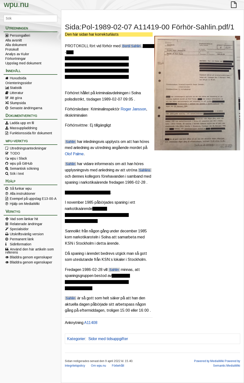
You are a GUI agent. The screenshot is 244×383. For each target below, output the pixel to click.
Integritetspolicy (75, 365)
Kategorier (76, 339)
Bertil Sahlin (131, 46)
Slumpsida (18, 103)
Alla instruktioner (22, 193)
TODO (15, 153)
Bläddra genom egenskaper (31, 257)
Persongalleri (20, 35)
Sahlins (144, 170)
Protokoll (12, 49)
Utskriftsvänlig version (27, 234)
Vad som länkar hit (24, 219)
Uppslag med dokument (23, 63)
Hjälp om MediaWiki (25, 203)
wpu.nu (16, 4)
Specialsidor (19, 229)
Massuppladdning (23, 128)
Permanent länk (22, 239)
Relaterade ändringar (26, 224)
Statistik (16, 87)
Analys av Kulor (17, 54)
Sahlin (70, 142)
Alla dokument (16, 44)
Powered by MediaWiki (209, 361)
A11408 (90, 323)
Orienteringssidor (18, 82)
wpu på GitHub (21, 163)
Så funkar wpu (21, 188)
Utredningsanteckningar (28, 148)
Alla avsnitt (13, 40)
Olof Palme (74, 154)
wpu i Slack (18, 158)
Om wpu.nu (98, 365)
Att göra (16, 98)
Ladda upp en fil (22, 123)
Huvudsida (18, 78)
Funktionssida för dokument (31, 133)
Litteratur (16, 92)
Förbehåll (118, 365)
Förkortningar (15, 58)
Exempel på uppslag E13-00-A (33, 198)
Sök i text (17, 173)
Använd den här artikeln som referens (29, 251)
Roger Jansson (133, 109)
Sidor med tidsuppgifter (108, 339)
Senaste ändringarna (26, 108)
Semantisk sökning (24, 168)
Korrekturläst (143, 339)
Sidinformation (20, 244)
